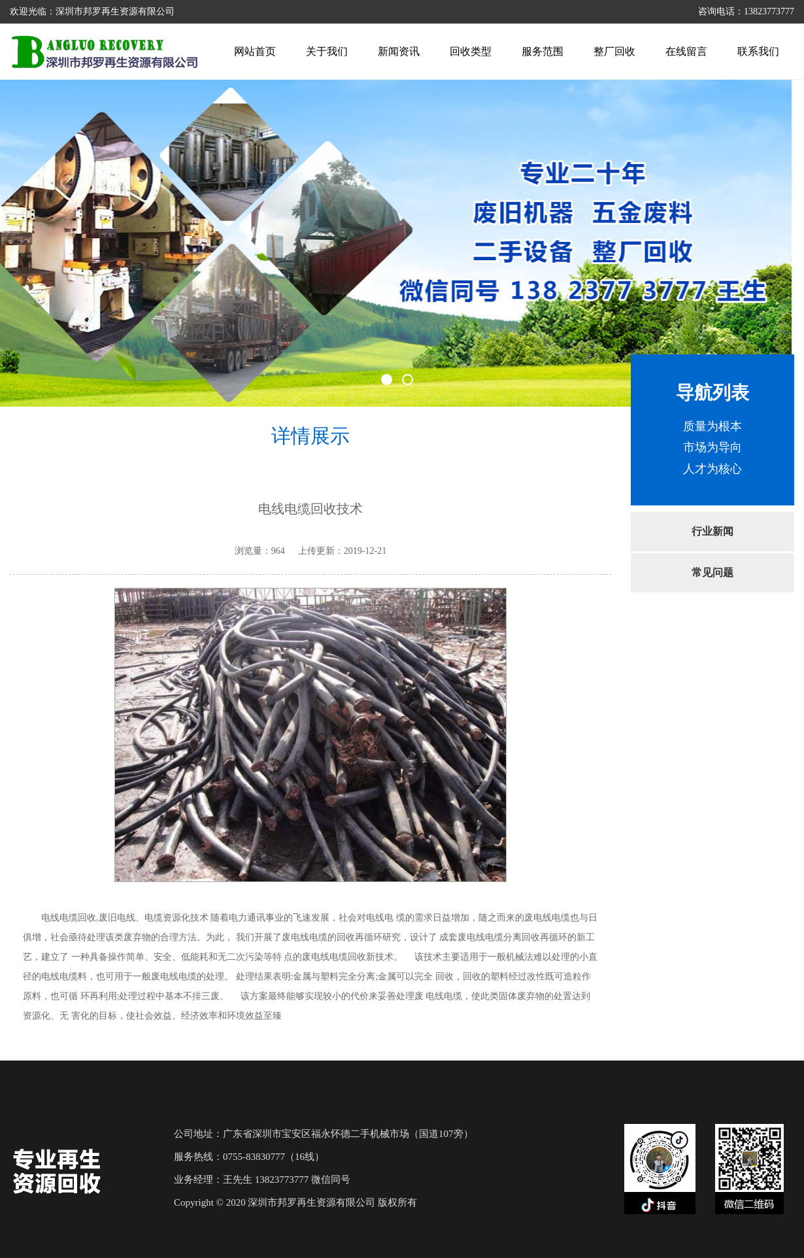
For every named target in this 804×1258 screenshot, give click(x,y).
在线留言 (686, 51)
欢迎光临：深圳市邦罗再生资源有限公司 (92, 11)
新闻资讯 (399, 51)
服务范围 (542, 51)
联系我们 (758, 51)
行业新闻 (712, 531)
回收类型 (471, 51)
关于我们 (327, 51)
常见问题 (712, 572)
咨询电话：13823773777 (746, 11)
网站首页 (255, 51)
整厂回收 (614, 51)
